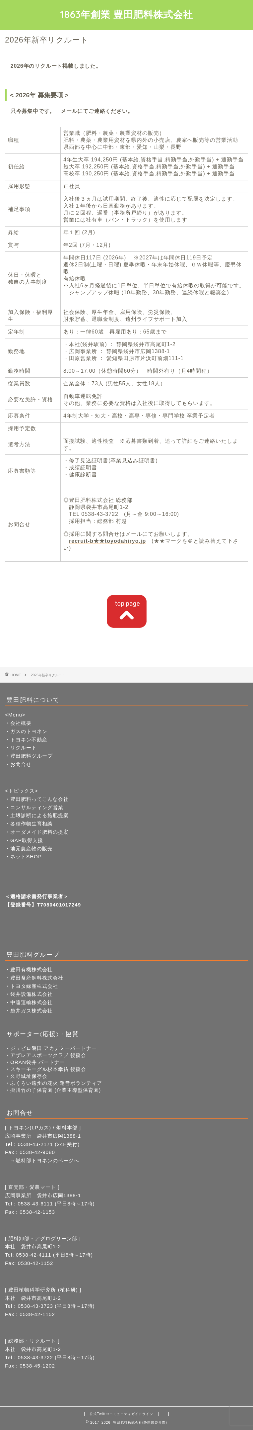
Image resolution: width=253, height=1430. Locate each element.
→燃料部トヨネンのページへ (42, 1160)
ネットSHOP (26, 856)
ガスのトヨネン (28, 731)
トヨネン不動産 (28, 739)
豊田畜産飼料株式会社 (36, 978)
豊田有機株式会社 (31, 969)
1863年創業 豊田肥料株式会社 (126, 14)
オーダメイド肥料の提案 (39, 832)
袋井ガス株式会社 (31, 1010)
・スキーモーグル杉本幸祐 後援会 (45, 1069)
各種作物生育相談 (31, 823)
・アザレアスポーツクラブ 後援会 (45, 1055)
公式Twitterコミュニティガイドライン (121, 1414)
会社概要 (21, 723)
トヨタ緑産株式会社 (34, 986)
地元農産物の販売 (31, 848)
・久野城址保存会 (26, 1076)
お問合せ (21, 764)
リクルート (23, 747)
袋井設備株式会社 (31, 994)
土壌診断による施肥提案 (39, 815)
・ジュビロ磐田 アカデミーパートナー (51, 1048)
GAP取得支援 (26, 840)
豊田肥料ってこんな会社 (39, 799)
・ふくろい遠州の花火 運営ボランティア (53, 1083)
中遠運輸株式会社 (31, 1002)
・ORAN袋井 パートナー (35, 1062)
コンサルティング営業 (36, 807)
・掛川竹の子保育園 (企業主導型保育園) (53, 1090)
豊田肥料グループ (31, 756)
